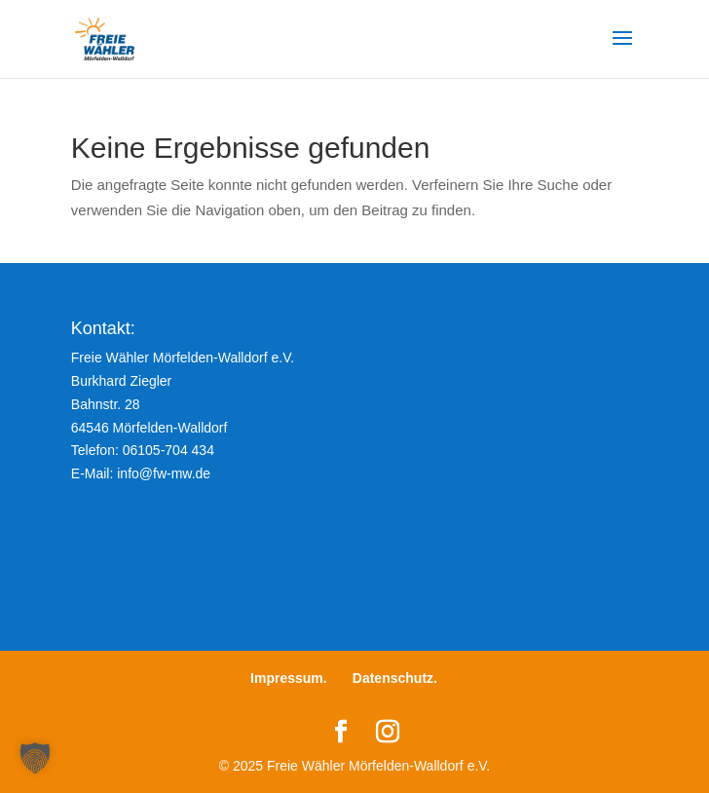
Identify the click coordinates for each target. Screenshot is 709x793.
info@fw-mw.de (163, 473)
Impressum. (288, 678)
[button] (35, 758)
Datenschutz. (395, 678)
